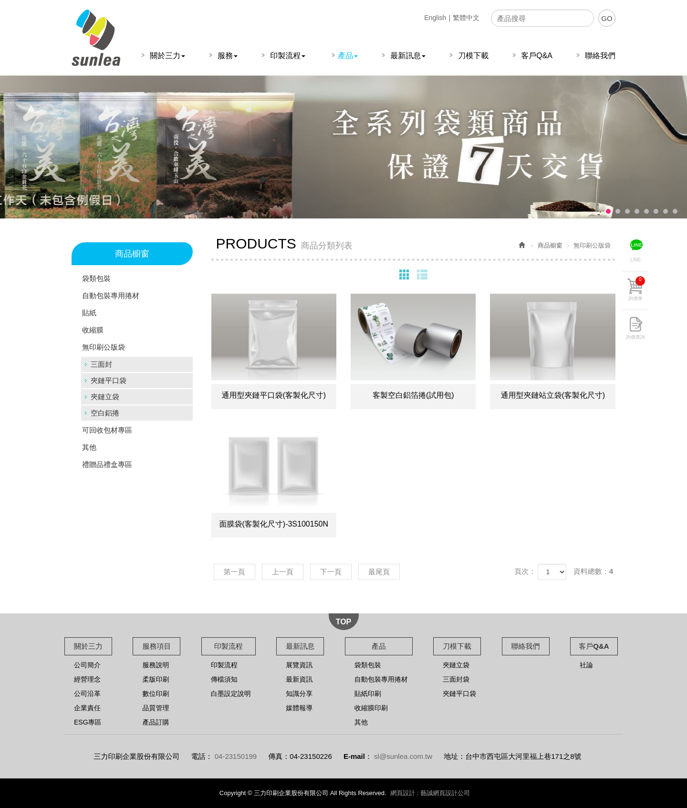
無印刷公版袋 (103, 347)
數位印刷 (155, 693)
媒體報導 (299, 708)
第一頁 (234, 572)
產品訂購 (155, 722)
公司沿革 (87, 693)
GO (606, 18)
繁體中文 (466, 17)
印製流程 (228, 646)
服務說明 (155, 665)
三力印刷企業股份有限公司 (96, 38)
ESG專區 (88, 722)
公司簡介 (87, 665)
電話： (202, 756)
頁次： (525, 571)
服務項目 (156, 646)
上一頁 (282, 572)
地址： (454, 756)
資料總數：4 (593, 571)
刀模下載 (457, 646)
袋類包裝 (96, 278)
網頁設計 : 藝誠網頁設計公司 (430, 793)
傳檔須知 (224, 679)
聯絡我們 (525, 646)
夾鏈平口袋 (108, 380)
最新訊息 (300, 646)
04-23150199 (236, 756)
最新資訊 (299, 679)
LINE (635, 259)
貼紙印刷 (367, 693)
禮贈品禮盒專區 (107, 464)
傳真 (275, 756)
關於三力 (88, 646)
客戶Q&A (594, 646)
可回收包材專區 (107, 430)
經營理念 (87, 679)
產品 (379, 646)
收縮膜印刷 (371, 708)
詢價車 (636, 288)
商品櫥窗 (550, 245)
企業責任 (87, 708)
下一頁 (331, 572)
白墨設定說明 (231, 693)
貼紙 (89, 313)
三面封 (101, 364)
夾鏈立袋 (105, 397)
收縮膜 (93, 330)
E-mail (354, 756)
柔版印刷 (155, 679)
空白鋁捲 (105, 413)
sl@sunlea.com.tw (403, 756)
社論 (586, 665)
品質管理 (155, 708)
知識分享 (299, 693)
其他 (89, 447)
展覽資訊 (299, 665)
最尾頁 (379, 572)
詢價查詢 (635, 337)
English (435, 17)
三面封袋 (456, 679)
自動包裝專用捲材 (110, 295)
